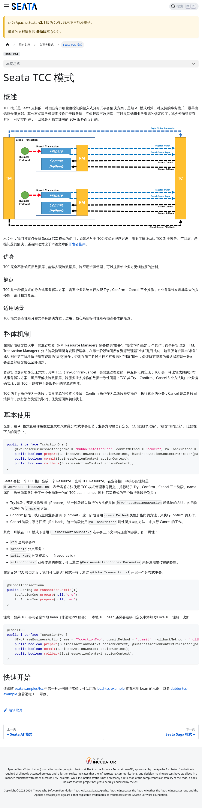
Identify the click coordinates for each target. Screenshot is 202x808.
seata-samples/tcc (29, 688)
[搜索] (184, 6)
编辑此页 (12, 710)
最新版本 (43, 31)
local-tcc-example (110, 688)
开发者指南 (77, 244)
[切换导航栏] (6, 6)
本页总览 (13, 63)
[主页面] (7, 44)
